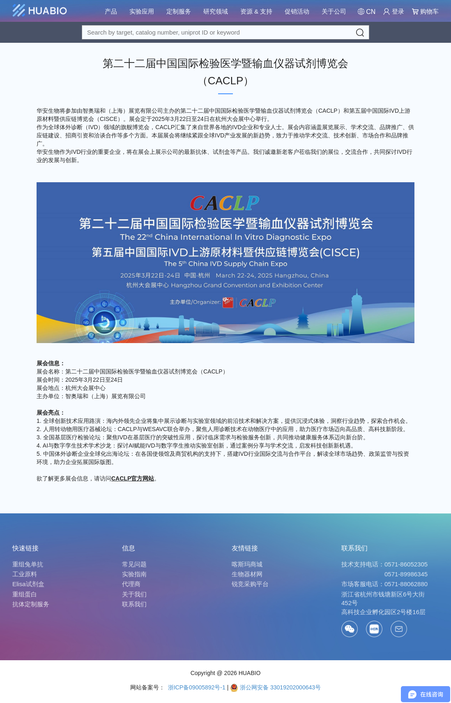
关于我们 (134, 594)
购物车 (425, 11)
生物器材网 (247, 574)
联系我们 (134, 604)
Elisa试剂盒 (28, 583)
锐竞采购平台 (250, 583)
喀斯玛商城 (247, 564)
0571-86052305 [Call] (406, 564)
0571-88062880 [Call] (406, 583)
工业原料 (24, 574)
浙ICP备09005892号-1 (196, 687)
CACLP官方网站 (132, 478)
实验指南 (134, 574)
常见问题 (134, 564)
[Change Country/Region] (366, 11)
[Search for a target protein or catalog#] (225, 32)
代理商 (131, 583)
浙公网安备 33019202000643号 (275, 687)
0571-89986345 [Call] (406, 574)
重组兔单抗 (27, 564)
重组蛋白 (24, 594)
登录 (393, 11)
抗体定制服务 (30, 604)
